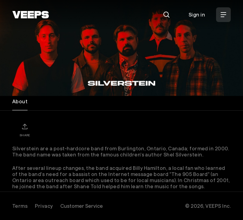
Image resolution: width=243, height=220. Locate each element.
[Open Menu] (223, 14)
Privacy (44, 206)
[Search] (166, 14)
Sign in (197, 14)
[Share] (24, 130)
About (20, 101)
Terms (20, 206)
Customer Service (81, 206)
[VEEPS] (30, 14)
